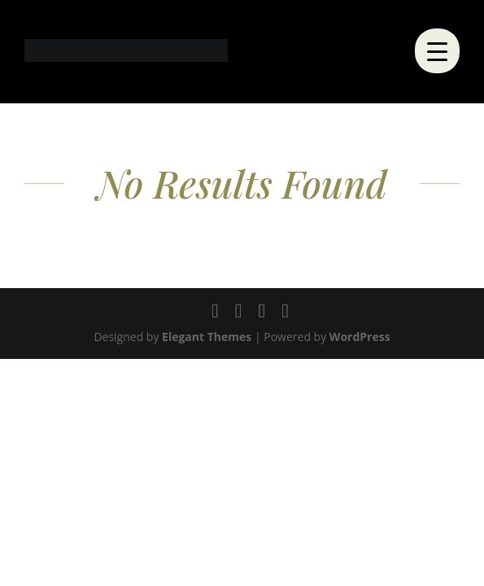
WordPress (359, 336)
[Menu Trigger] (437, 50)
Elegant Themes (206, 336)
